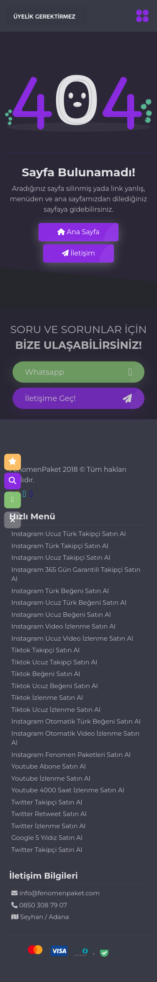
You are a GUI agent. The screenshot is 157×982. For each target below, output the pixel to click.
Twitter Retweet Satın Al (49, 814)
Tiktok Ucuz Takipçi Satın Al (54, 662)
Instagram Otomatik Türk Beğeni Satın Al (76, 721)
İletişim (78, 253)
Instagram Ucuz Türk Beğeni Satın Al (68, 602)
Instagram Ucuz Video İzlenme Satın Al (72, 638)
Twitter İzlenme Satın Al (48, 826)
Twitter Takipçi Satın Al (46, 802)
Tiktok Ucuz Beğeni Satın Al (54, 686)
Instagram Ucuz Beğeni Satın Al (61, 615)
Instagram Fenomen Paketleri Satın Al (71, 755)
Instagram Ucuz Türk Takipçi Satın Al (68, 534)
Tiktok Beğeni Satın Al (45, 674)
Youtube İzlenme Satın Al (50, 778)
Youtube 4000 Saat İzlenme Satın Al (67, 790)
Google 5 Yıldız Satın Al (46, 838)
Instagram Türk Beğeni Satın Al (60, 591)
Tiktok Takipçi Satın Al (45, 650)
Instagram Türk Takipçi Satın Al (59, 546)
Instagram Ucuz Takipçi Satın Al (61, 557)
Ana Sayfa (78, 232)
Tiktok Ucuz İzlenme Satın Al (55, 710)
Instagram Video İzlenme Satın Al (63, 626)
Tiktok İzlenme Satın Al (47, 697)
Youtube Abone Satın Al (48, 766)
